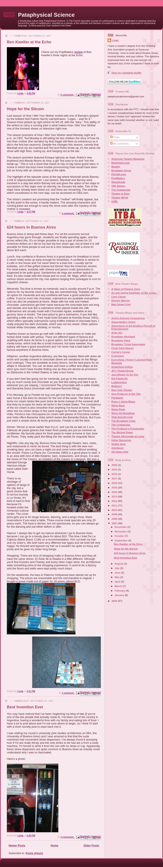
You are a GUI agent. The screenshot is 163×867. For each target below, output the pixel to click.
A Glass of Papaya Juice (125, 288)
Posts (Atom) (34, 853)
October (120, 535)
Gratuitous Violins (122, 366)
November (121, 531)
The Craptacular (120, 189)
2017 (115, 478)
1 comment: (68, 213)
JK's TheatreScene (122, 370)
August (119, 563)
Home (54, 845)
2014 (115, 492)
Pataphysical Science (46, 15)
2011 (115, 505)
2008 (115, 518)
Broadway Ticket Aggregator (128, 344)
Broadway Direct (121, 170)
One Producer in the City (126, 393)
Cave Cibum (118, 296)
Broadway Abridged (123, 336)
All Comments (119, 143)
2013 (115, 496)
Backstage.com (120, 162)
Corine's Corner (120, 352)
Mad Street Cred (121, 304)
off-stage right (119, 451)
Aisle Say (116, 332)
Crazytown (117, 355)
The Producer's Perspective (127, 428)
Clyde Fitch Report (122, 348)
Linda (115, 40)
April (118, 581)
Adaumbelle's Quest (123, 322)
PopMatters (118, 178)
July (117, 568)
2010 (115, 510)
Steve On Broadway (123, 413)
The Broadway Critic (123, 420)
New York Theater (121, 389)
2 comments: (67, 95)
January (120, 595)
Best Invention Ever (25, 707)
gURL (114, 201)
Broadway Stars (120, 340)
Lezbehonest (119, 382)
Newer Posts (17, 845)
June (118, 572)
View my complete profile (126, 72)
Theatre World (119, 197)
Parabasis (117, 397)
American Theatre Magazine (128, 158)
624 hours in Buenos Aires (31, 227)
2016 (115, 483)
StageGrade (118, 182)
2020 (115, 465)
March (119, 586)
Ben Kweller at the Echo (29, 42)
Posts (114, 137)
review (78, 52)
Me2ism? (116, 386)
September (121, 540)
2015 (115, 487)
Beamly (115, 166)
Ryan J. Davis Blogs (123, 401)
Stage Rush (118, 409)
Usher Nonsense (121, 440)
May (117, 577)
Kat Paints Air (119, 378)
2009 (115, 514)
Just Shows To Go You (124, 374)
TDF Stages (118, 185)
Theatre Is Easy (120, 193)
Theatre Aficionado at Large (127, 436)
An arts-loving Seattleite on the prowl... (134, 292)
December (121, 526)
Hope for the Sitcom (25, 109)
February (120, 590)
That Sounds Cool (122, 416)
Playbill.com (118, 174)
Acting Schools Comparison (128, 318)
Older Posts (91, 845)
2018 (115, 474)
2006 (115, 600)
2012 (115, 501)
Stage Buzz (118, 405)
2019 (115, 469)
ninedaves (117, 447)
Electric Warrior (120, 300)
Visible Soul (118, 444)
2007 (115, 523)
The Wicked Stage (122, 432)
